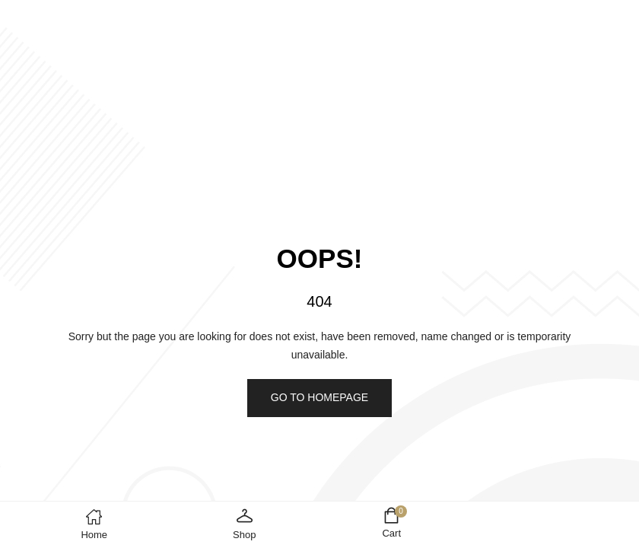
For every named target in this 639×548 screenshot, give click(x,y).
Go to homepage (319, 397)
